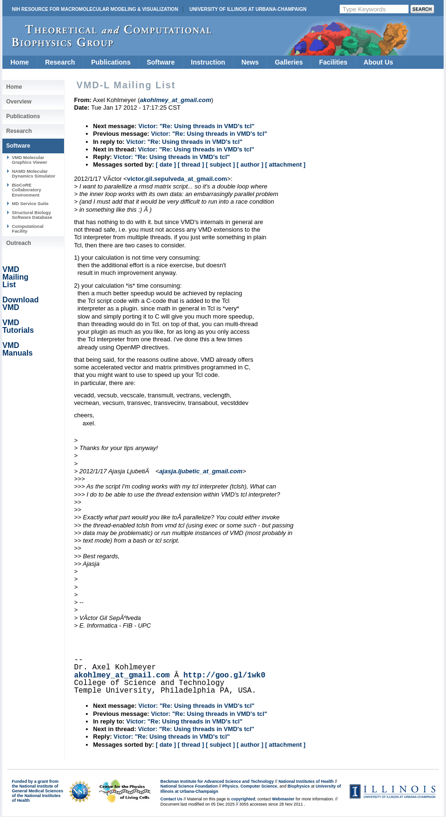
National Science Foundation (189, 786)
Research (60, 62)
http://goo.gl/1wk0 (224, 675)
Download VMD (20, 303)
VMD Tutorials (18, 326)
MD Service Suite (30, 203)
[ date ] (166, 164)
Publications (110, 62)
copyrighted (243, 799)
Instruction (208, 62)
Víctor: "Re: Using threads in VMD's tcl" (196, 126)
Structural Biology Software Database (32, 215)
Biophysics (299, 786)
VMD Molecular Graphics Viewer (29, 160)
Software (161, 62)
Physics (230, 786)
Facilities (333, 62)
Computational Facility (28, 229)
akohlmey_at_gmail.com (122, 675)
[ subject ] (220, 164)
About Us (378, 62)
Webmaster (283, 799)
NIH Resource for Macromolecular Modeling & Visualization (95, 9)
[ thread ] (190, 164)
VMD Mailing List (15, 277)
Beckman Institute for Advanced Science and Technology (217, 781)
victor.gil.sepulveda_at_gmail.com (177, 178)
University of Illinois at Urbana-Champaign (248, 9)
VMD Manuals (17, 349)
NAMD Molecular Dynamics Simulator (34, 173)
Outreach (18, 243)
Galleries (289, 62)
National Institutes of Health (306, 781)
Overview (18, 101)
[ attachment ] (285, 164)
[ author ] (250, 164)
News (250, 62)
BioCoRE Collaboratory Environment (26, 189)
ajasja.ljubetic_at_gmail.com (200, 471)
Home (19, 62)
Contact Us (171, 799)
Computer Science (259, 786)
